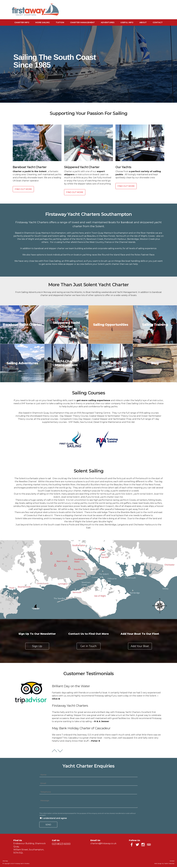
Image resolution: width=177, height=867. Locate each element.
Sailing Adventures (22, 363)
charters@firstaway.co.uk (103, 843)
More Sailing (42, 22)
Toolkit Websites (169, 863)
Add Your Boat (140, 646)
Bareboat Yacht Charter (22, 325)
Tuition (60, 22)
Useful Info (126, 22)
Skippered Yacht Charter (66, 324)
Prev (54, 750)
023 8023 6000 (61, 843)
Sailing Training (155, 325)
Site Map (5, 861)
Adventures (107, 22)
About (143, 22)
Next (60, 750)
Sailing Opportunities (110, 325)
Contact (158, 22)
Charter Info (21, 22)
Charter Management (82, 22)
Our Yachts (110, 363)
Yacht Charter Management (66, 363)
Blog (155, 363)
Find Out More (23, 189)
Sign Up (37, 646)
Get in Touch (88, 646)
